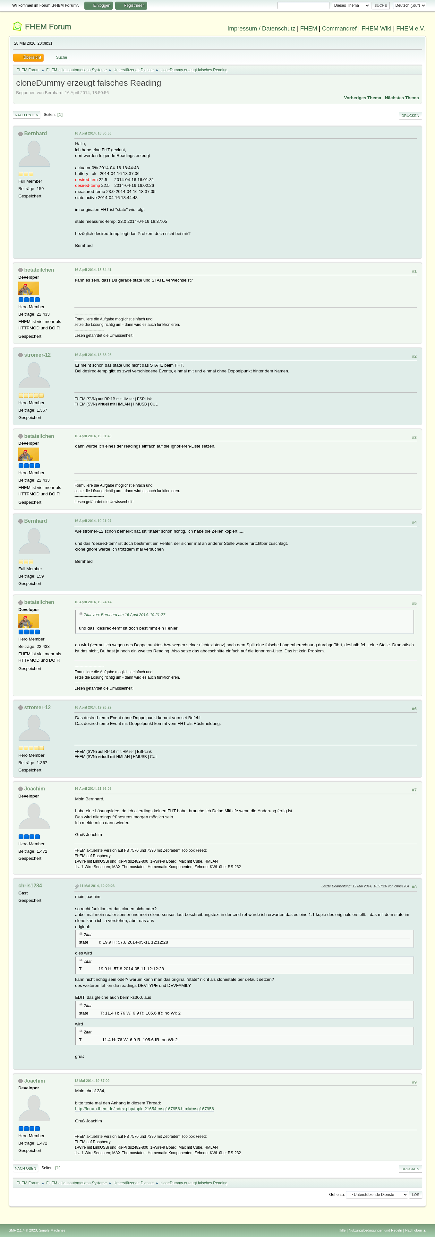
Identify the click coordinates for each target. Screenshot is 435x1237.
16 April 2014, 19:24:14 (92, 602)
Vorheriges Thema (362, 97)
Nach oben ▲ (415, 1230)
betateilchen (39, 270)
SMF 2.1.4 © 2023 (23, 1230)
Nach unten (26, 115)
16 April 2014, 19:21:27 (92, 521)
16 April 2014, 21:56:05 (92, 788)
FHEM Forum (48, 26)
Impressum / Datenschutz (261, 28)
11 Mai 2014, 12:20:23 (97, 886)
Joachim (34, 788)
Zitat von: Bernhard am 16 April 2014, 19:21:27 (124, 615)
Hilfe (342, 1230)
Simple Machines (52, 1230)
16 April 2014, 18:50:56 (92, 133)
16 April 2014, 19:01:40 (92, 436)
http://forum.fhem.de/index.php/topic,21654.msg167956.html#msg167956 (144, 1108)
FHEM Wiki (376, 28)
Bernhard (35, 133)
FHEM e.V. (410, 28)
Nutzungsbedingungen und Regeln (375, 1230)
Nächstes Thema (402, 97)
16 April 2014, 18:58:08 (92, 355)
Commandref (339, 28)
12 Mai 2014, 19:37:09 (91, 1081)
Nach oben (25, 1168)
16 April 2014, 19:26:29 (92, 707)
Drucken (410, 116)
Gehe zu (336, 1194)
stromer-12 (37, 355)
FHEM (308, 28)
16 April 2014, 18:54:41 (92, 270)
